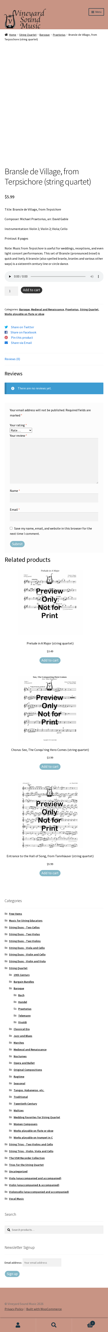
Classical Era (22, 1029)
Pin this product (22, 337)
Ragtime (19, 1076)
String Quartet (27, 34)
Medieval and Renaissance (47, 309)
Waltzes (19, 1110)
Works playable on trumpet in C (33, 1137)
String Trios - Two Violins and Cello (31, 1144)
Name (15, 491)
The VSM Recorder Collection (27, 1158)
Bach (21, 995)
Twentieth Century (25, 1103)
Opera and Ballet (24, 1063)
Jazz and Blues (23, 1036)
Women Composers (25, 1124)
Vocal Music (16, 1198)
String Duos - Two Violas (24, 934)
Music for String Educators (25, 920)
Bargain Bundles (24, 982)
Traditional (21, 1097)
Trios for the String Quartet (26, 1165)
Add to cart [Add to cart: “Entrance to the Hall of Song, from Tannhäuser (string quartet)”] (50, 873)
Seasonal (19, 1083)
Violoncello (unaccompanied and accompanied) (39, 1192)
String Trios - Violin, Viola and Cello (31, 1151)
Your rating (18, 425)
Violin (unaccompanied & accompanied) (34, 1185)
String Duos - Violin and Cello (27, 954)
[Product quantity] (11, 291)
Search (54, 1325)
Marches (19, 1042)
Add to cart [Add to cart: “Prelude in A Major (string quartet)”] (50, 660)
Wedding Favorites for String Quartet (37, 1117)
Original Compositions (28, 1070)
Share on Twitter (22, 327)
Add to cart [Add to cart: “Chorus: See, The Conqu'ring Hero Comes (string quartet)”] (50, 766)
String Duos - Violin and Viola (27, 961)
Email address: (14, 1262)
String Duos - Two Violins (25, 941)
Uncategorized (18, 1171)
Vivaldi (22, 1022)
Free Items (15, 914)
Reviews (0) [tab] (12, 359)
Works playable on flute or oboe (24, 314)
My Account (18, 1325)
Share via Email (21, 343)
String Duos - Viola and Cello (27, 948)
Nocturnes (20, 1056)
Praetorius (59, 34)
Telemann (24, 1015)
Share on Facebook (23, 332)
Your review (18, 436)
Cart (83, 1322)
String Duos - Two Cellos (24, 927)
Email (15, 509)
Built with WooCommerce (44, 1309)
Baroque (44, 34)
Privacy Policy (14, 1309)
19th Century (22, 975)
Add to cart (31, 290)
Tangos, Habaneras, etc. (29, 1090)
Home (12, 34)
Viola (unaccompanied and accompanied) (35, 1178)
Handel (22, 1002)
